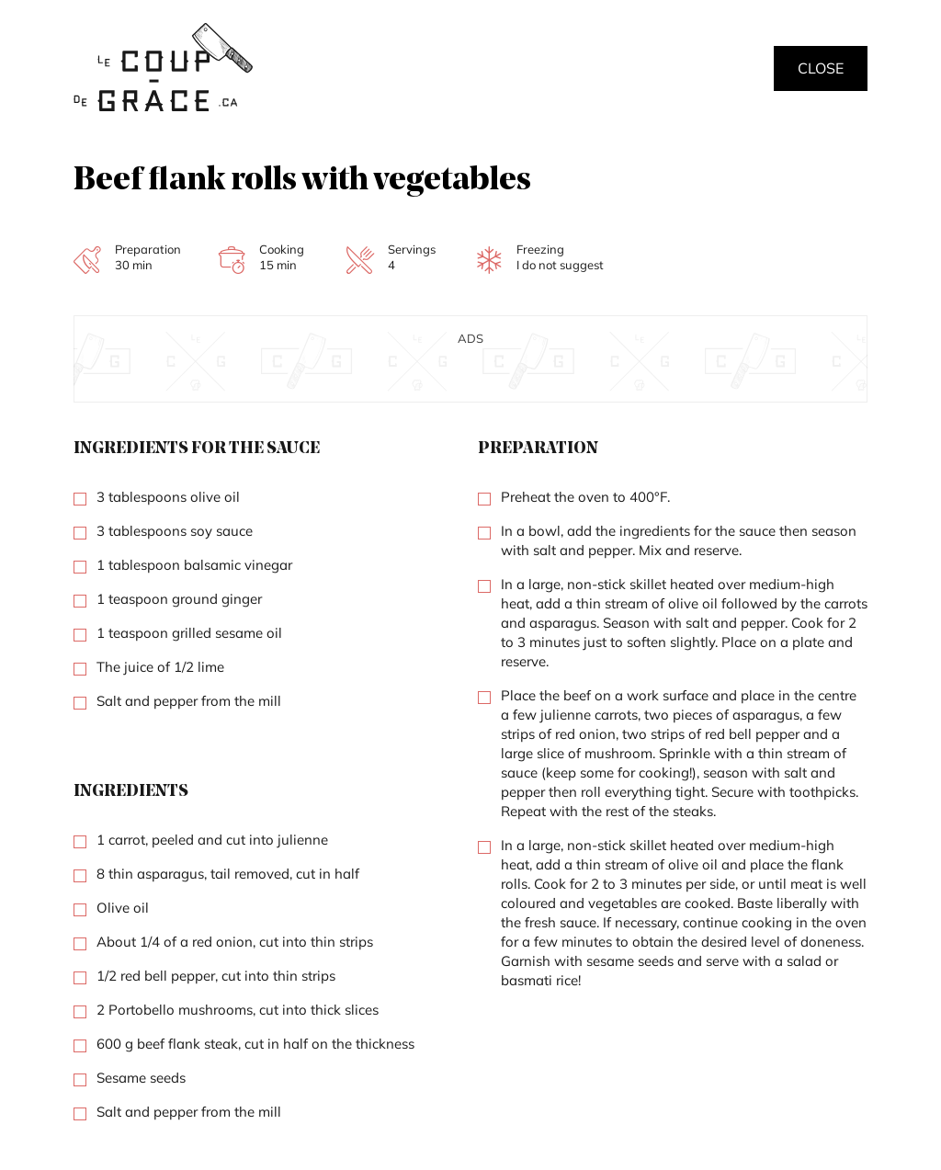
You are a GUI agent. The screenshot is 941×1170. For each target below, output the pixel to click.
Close (821, 68)
